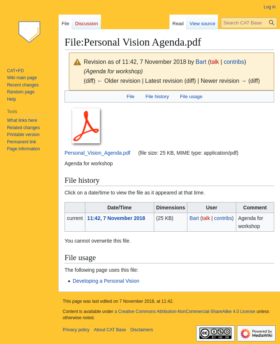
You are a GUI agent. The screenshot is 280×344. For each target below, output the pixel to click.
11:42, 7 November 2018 (116, 218)
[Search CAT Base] (249, 23)
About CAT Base (110, 329)
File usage (191, 96)
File (130, 96)
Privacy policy (76, 329)
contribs (234, 62)
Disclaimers (142, 329)
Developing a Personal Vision (106, 281)
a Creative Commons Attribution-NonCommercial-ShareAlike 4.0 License (184, 311)
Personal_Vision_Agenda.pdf (97, 153)
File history (157, 96)
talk (214, 62)
